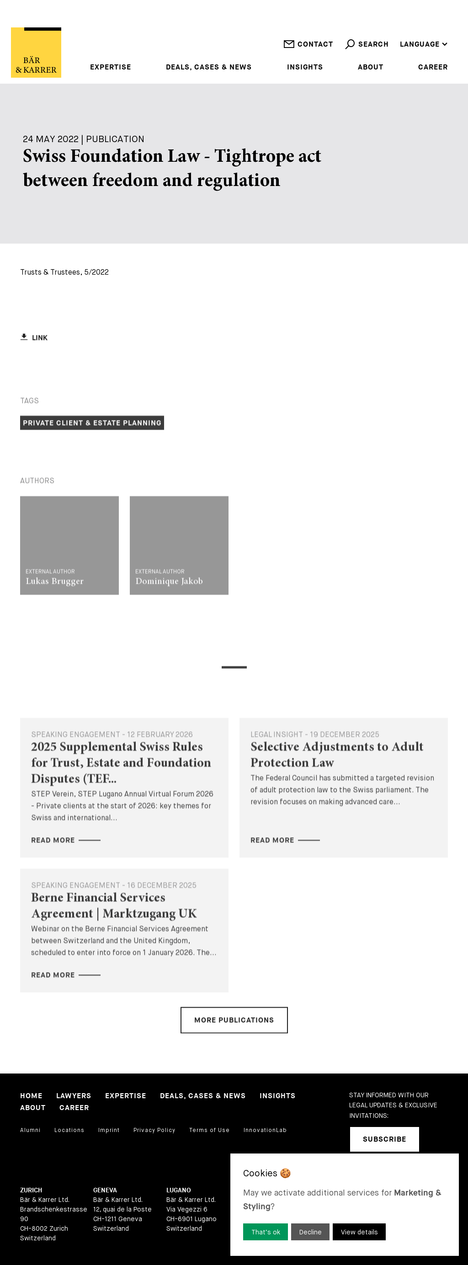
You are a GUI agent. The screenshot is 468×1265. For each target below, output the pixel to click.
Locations (69, 1130)
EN (405, 20)
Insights (305, 67)
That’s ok (265, 1232)
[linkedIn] (438, 1139)
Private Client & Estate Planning (92, 478)
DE (405, 32)
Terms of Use (209, 1130)
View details (359, 1232)
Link (40, 365)
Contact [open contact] (308, 51)
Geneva (105, 1190)
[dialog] (344, 1204)
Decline (310, 1232)
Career (433, 67)
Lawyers (73, 1096)
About (370, 67)
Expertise (110, 67)
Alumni (30, 1130)
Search (366, 51)
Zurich (31, 1190)
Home (31, 1096)
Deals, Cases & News (209, 67)
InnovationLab (265, 1130)
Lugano (178, 1190)
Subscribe (384, 1139)
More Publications (234, 1048)
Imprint (109, 1130)
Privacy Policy (154, 1130)
